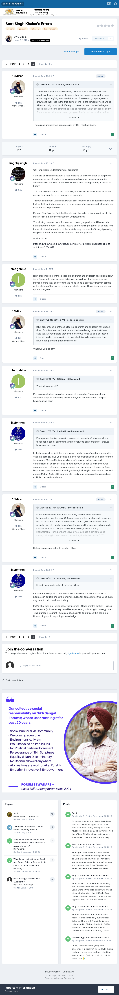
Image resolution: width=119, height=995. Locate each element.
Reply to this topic (100, 51)
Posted (43, 76)
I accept (107, 989)
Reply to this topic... (31, 665)
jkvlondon (18, 422)
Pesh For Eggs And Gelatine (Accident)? (91, 937)
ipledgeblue (18, 269)
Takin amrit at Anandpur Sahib (28, 826)
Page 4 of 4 (45, 64)
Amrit (15, 813)
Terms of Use (11, 991)
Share (83, 38)
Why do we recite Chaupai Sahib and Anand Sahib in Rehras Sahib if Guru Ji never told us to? (29, 862)
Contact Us (68, 971)
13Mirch (21, 37)
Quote (43, 134)
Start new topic (71, 51)
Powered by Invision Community (59, 978)
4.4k (18, 190)
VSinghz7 (21, 849)
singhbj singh (18, 163)
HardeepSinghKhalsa (26, 829)
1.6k (18, 103)
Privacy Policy (52, 971)
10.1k (18, 449)
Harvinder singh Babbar (27, 816)
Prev (12, 64)
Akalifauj (70, 84)
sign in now (73, 653)
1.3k (18, 296)
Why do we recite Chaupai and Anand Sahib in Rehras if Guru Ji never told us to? (29, 842)
